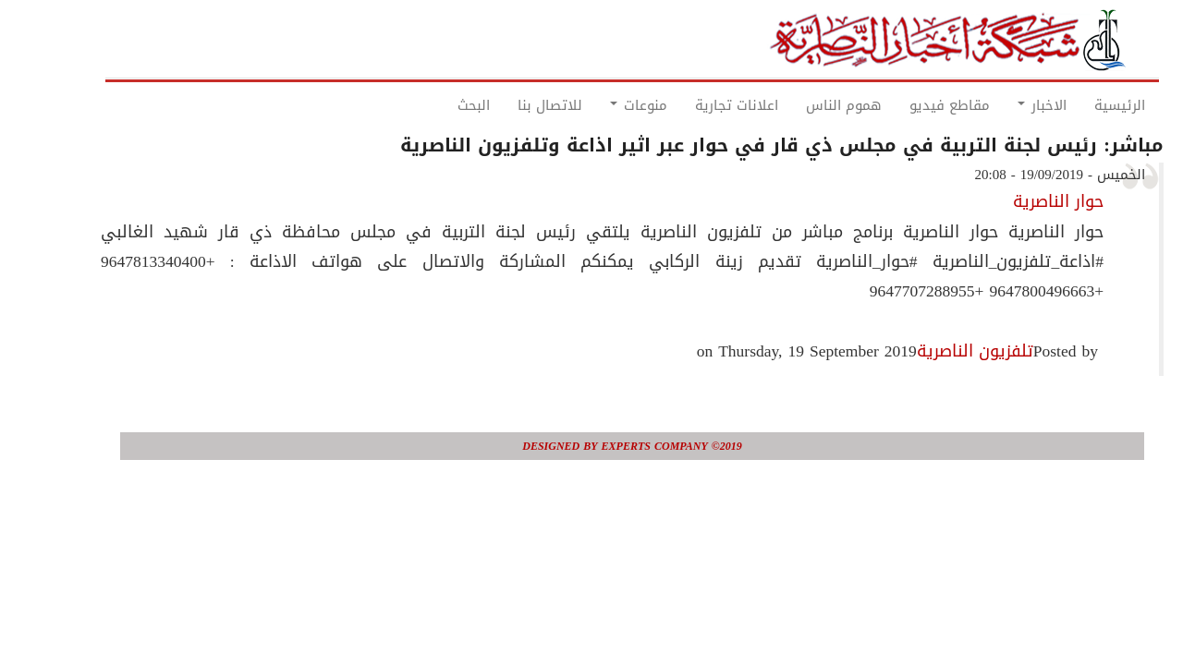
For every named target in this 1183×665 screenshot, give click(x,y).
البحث (433, 105)
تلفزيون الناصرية (934, 351)
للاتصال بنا (509, 105)
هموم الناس (803, 105)
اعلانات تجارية (696, 105)
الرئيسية (1079, 105)
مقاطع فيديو (909, 105)
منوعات (598, 105)
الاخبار (1001, 105)
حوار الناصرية (1017, 202)
